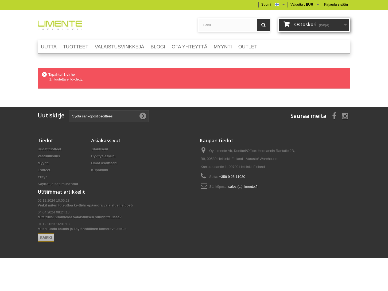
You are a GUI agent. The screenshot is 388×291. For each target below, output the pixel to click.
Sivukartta (46, 191)
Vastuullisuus (49, 156)
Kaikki (99, 256)
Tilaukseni (99, 149)
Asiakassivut (106, 140)
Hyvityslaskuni (103, 156)
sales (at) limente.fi (243, 187)
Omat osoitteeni (104, 163)
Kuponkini (99, 170)
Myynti (43, 163)
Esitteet (44, 170)
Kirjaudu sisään (336, 4)
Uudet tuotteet (49, 149)
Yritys (42, 177)
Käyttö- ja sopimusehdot (58, 184)
